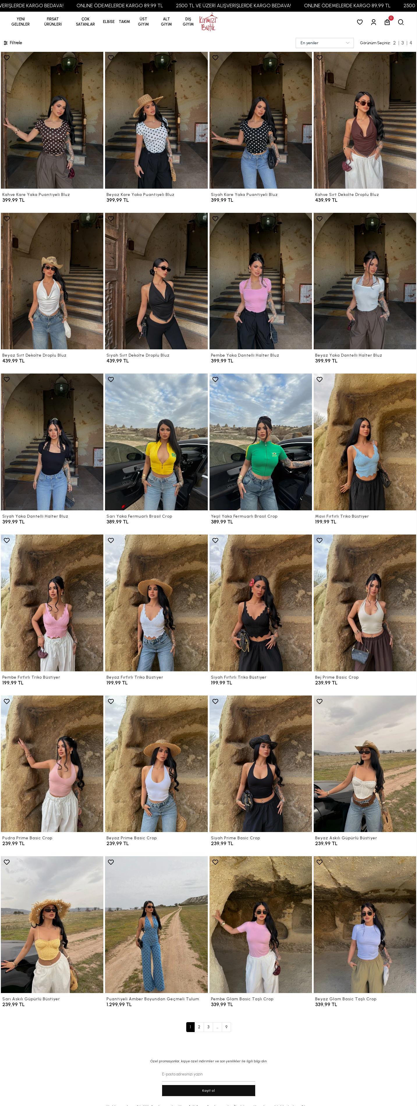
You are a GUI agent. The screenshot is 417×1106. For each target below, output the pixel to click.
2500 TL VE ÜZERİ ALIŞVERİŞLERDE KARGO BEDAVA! (244, 5)
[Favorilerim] (360, 22)
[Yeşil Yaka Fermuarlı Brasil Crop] (261, 442)
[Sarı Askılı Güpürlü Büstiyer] (52, 924)
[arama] (402, 22)
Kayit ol (208, 1091)
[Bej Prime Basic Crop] (365, 603)
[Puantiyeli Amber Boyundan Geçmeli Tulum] (156, 924)
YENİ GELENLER (20, 21)
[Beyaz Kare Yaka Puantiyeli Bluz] (156, 120)
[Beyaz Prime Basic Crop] (156, 764)
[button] (53, 22)
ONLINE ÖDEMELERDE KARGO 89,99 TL (131, 5)
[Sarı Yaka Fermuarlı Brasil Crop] (156, 442)
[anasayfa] (208, 22)
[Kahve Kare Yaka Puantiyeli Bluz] (52, 120)
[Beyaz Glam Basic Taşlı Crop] (365, 924)
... (217, 1027)
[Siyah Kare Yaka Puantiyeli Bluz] (261, 120)
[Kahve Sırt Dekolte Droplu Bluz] (365, 120)
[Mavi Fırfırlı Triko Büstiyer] (365, 442)
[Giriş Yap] (374, 22)
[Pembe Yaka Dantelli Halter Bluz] (261, 281)
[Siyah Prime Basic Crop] (261, 764)
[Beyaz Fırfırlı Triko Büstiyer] (156, 603)
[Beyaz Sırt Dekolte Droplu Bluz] (52, 281)
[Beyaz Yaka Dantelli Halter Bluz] (365, 281)
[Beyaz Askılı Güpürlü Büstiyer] (365, 764)
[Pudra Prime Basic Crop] (52, 764)
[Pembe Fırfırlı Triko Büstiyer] (52, 603)
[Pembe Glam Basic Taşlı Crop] (261, 924)
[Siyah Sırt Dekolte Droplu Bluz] (156, 281)
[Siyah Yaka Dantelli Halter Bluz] (52, 442)
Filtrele (12, 43)
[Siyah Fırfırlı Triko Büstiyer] (261, 603)
